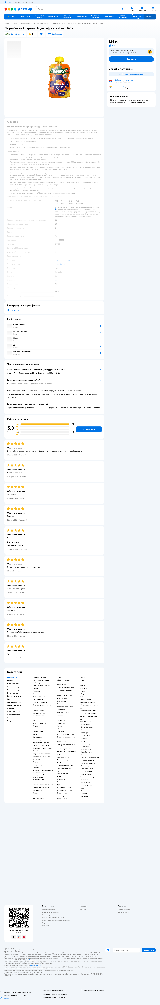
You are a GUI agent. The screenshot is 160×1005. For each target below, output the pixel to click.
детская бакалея (38, 710)
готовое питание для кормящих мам (64, 683)
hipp (58, 785)
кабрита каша (61, 729)
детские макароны (39, 708)
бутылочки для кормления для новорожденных (43, 771)
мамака (59, 726)
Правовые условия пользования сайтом (39, 949)
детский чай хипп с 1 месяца (42, 748)
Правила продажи (48, 915)
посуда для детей (39, 765)
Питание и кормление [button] (15, 711)
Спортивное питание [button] (15, 721)
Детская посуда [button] (13, 690)
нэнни (59, 762)
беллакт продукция (39, 723)
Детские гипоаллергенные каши (66, 738)
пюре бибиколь (86, 752)
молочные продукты (64, 768)
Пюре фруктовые (67, 23)
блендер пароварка (63, 749)
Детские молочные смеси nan (43, 785)
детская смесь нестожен (41, 718)
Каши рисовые (62, 693)
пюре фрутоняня (86, 749)
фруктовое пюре (86, 722)
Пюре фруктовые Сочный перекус (90, 23)
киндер (35, 734)
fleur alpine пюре (86, 727)
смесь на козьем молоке (65, 765)
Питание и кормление (21, 23)
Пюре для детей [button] (13, 715)
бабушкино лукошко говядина (90, 758)
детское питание (62, 793)
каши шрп (60, 718)
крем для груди (38, 699)
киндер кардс (37, 737)
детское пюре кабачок (88, 708)
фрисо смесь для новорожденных (38, 778)
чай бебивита (37, 751)
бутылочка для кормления (42, 705)
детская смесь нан (63, 782)
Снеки (82, 691)
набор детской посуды (41, 680)
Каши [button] (9, 699)
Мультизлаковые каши (64, 690)
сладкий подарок (86, 774)
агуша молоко (61, 771)
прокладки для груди (40, 702)
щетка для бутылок (39, 697)
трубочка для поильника (41, 683)
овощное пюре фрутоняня (89, 705)
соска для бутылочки (40, 694)
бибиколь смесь (38, 798)
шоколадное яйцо (86, 769)
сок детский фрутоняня (41, 745)
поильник (36, 691)
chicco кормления (63, 796)
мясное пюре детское (88, 766)
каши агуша (60, 731)
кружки (35, 762)
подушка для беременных (42, 686)
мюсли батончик (86, 782)
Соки (82, 697)
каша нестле (61, 720)
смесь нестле (37, 790)
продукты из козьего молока (66, 751)
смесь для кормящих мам (65, 687)
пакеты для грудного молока (66, 760)
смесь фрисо (61, 779)
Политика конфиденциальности (53, 917)
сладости (83, 788)
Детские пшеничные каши (65, 696)
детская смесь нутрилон (41, 787)
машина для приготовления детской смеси (66, 745)
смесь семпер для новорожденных (39, 714)
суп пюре (83, 686)
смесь (59, 677)
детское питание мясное (89, 719)
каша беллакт (61, 723)
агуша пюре (84, 746)
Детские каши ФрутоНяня (65, 734)
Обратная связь (47, 923)
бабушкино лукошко (87, 744)
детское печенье (86, 771)
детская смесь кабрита (64, 787)
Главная (7, 23)
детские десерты (86, 785)
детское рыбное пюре (88, 713)
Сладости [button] (11, 718)
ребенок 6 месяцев (63, 680)
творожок (83, 683)
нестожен (36, 782)
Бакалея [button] (10, 680)
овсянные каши (62, 701)
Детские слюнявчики (40, 677)
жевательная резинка (87, 791)
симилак (36, 796)
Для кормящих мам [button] (14, 696)
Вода (82, 680)
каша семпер (61, 709)
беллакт (35, 793)
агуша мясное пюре (87, 760)
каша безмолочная (63, 757)
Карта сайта (46, 925)
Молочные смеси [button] (14, 705)
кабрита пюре (85, 735)
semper (59, 776)
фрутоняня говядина (87, 763)
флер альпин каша (63, 712)
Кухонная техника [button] (14, 702)
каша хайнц (60, 715)
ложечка (36, 767)
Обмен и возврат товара (50, 912)
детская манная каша (64, 704)
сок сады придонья (39, 740)
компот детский (86, 699)
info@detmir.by (31, 960)
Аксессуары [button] (12, 677)
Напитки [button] (10, 708)
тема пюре (84, 738)
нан (34, 720)
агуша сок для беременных (42, 743)
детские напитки (62, 798)
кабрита (35, 726)
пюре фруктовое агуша (88, 710)
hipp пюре (84, 733)
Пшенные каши (62, 698)
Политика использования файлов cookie (56, 920)
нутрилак (36, 729)
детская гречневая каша (65, 707)
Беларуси (18, 951)
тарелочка (36, 759)
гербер (82, 741)
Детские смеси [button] (13, 684)
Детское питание (41, 23)
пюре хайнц (84, 730)
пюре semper (85, 724)
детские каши (61, 741)
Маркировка (15, 310)
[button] (150, 16)
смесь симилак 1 (38, 731)
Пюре (54, 23)
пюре (82, 755)
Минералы (84, 796)
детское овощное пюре (88, 716)
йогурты (83, 677)
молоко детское (62, 774)
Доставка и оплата (48, 909)
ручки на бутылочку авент (42, 756)
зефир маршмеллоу (87, 777)
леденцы (83, 793)
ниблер (35, 688)
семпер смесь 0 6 (39, 775)
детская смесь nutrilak (64, 790)
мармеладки (84, 780)
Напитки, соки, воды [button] (15, 687)
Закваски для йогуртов (88, 702)
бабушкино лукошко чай (41, 754)
